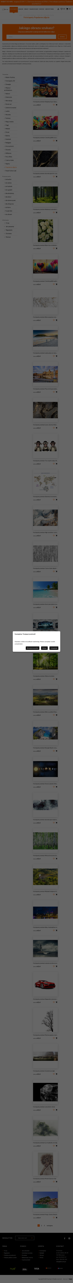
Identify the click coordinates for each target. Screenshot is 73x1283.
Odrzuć (44, 648)
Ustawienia (54, 648)
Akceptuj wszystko (32, 648)
